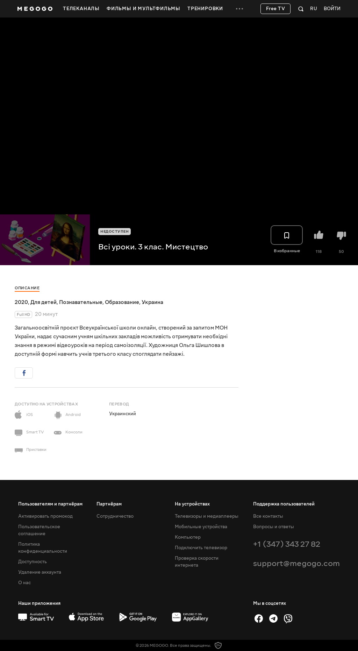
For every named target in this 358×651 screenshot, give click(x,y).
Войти (332, 9)
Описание (27, 288)
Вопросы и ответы (273, 527)
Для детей (43, 302)
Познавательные (80, 302)
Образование (122, 302)
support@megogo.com (296, 563)
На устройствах (192, 504)
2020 (21, 302)
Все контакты (268, 516)
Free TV (275, 9)
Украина (152, 302)
